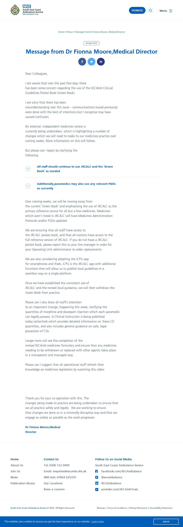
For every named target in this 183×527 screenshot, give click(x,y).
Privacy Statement (138, 508)
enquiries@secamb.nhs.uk (69, 471)
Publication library (23, 483)
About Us (17, 465)
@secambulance (111, 477)
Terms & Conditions (117, 508)
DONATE (137, 10)
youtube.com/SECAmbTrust (119, 489)
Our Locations (53, 483)
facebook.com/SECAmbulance (121, 471)
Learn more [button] (97, 521)
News (14, 477)
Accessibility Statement (161, 508)
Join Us (15, 471)
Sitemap (101, 508)
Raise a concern (54, 489)
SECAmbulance (111, 483)
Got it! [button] (166, 521)
